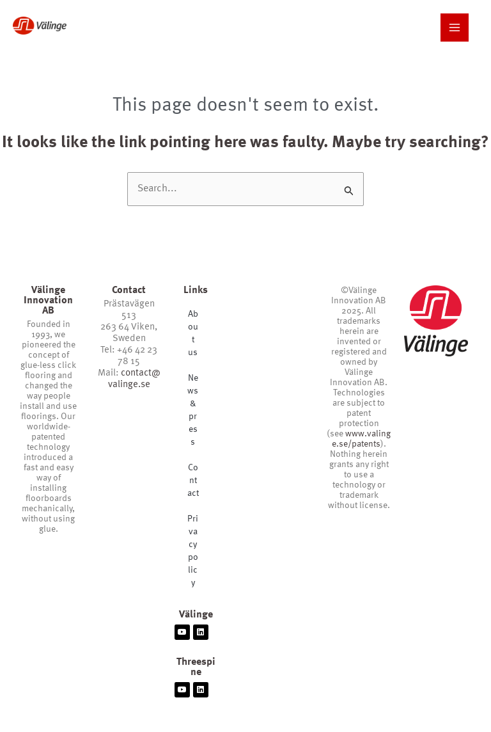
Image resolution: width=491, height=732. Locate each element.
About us (193, 333)
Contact (193, 480)
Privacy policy (192, 550)
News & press (192, 410)
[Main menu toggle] (454, 27)
